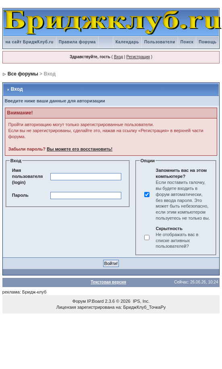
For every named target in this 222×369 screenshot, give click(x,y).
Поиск (187, 42)
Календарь (127, 42)
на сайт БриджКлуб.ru (30, 42)
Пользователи (159, 42)
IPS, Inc (141, 301)
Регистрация (137, 57)
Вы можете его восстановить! (79, 149)
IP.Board (95, 301)
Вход (118, 57)
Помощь (207, 42)
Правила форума (77, 42)
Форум (79, 301)
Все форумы (23, 74)
